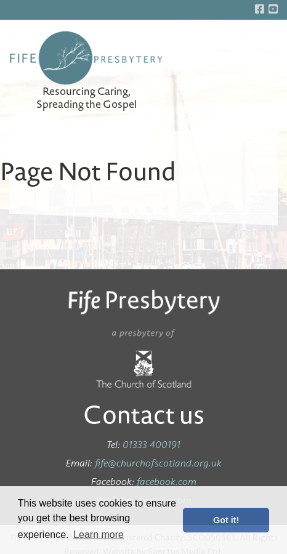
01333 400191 (151, 444)
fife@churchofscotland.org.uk (158, 463)
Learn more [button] (98, 534)
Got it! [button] (226, 520)
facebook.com (166, 481)
